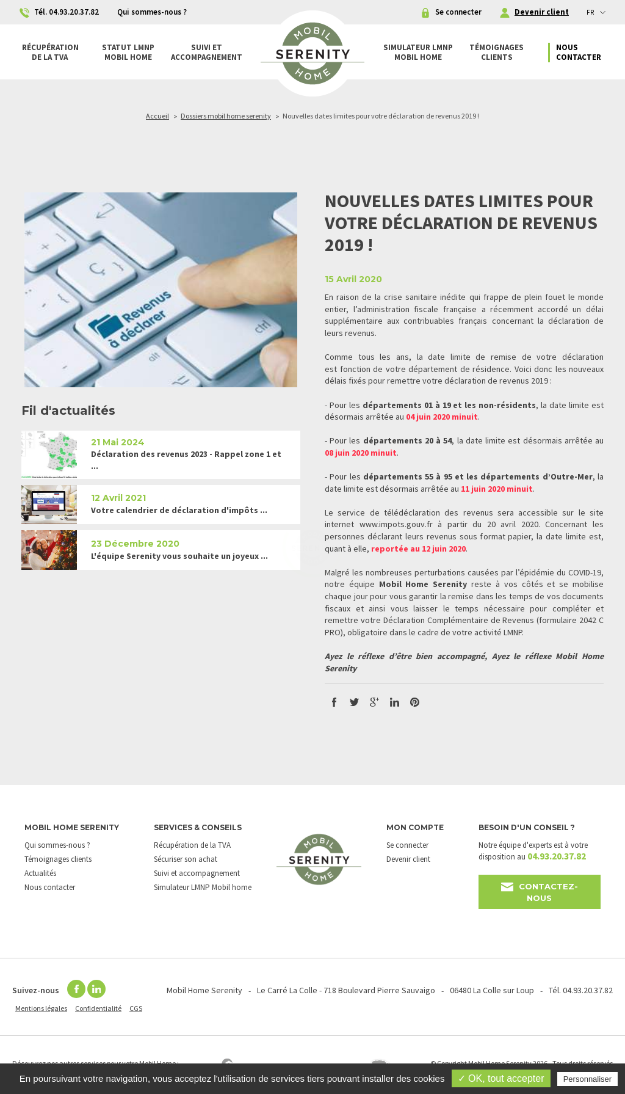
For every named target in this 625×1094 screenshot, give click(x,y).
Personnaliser (587, 1079)
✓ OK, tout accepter (501, 1078)
